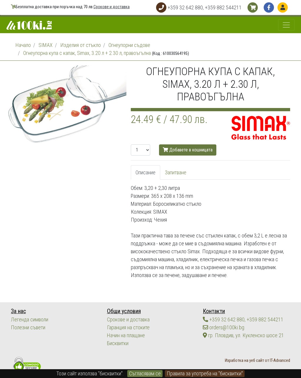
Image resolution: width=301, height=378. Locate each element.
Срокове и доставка (111, 6)
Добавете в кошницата (188, 150)
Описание (145, 172)
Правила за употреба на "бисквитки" (205, 373)
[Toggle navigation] (286, 25)
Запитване (175, 172)
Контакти (214, 311)
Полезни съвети (28, 327)
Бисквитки (117, 343)
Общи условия (124, 311)
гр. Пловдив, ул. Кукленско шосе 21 (243, 335)
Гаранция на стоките (128, 327)
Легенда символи (29, 319)
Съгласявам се (145, 373)
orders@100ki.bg (223, 327)
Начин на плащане (126, 335)
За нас (18, 311)
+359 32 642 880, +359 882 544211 (243, 319)
